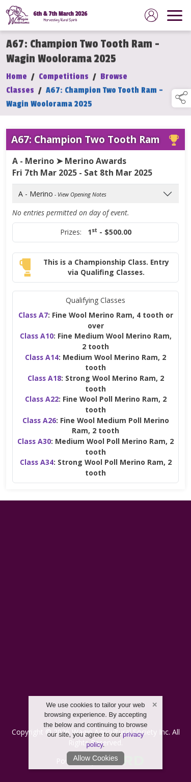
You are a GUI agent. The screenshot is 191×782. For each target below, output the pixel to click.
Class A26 (39, 427)
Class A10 (36, 343)
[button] (181, 98)
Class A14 (42, 364)
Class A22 (42, 406)
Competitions (64, 83)
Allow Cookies (95, 758)
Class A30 (34, 448)
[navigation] (174, 15)
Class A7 (33, 321)
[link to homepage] (48, 15)
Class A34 (36, 469)
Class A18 (44, 385)
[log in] (151, 15)
